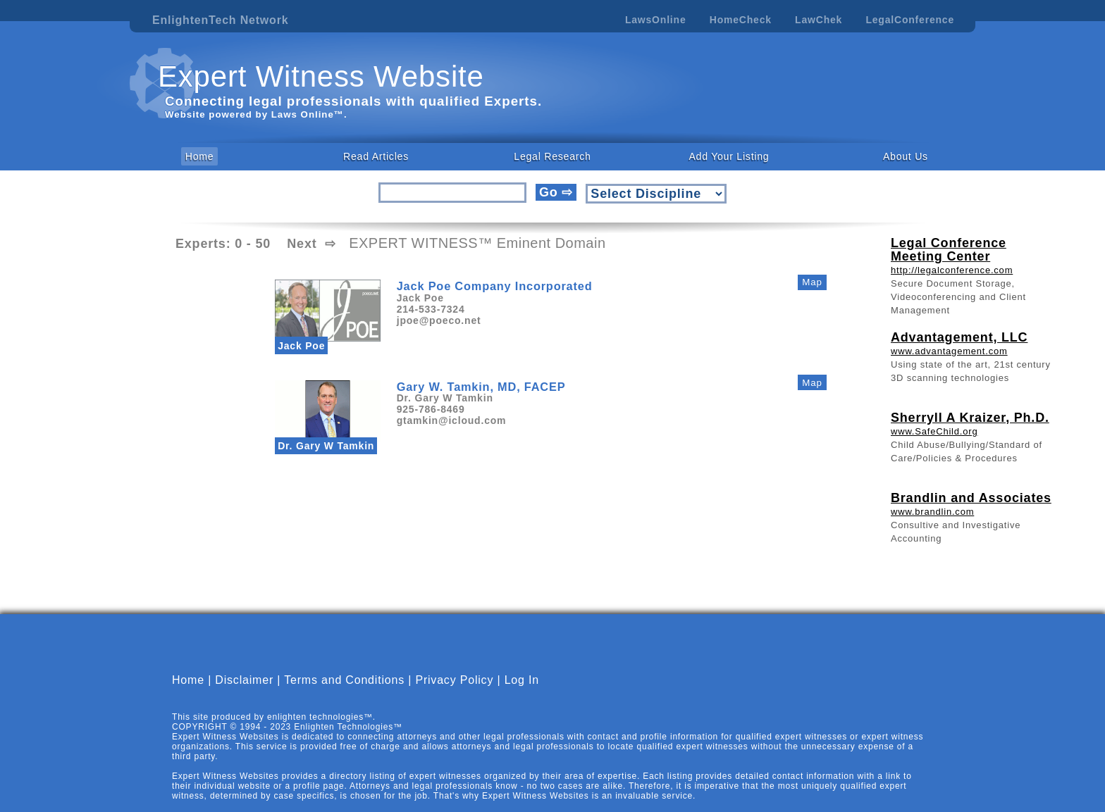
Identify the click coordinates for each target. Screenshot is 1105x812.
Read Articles (376, 156)
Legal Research (552, 156)
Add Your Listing (729, 156)
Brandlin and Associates (971, 498)
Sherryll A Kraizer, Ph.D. (970, 418)
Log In (522, 692)
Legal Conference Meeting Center (948, 249)
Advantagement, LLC (959, 337)
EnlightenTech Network (220, 20)
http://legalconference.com (952, 270)
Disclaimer (244, 692)
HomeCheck (741, 19)
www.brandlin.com (932, 511)
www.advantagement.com (949, 351)
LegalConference (909, 19)
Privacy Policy (454, 692)
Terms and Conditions (344, 692)
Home (199, 156)
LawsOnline (655, 19)
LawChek (818, 19)
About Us (905, 156)
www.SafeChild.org (934, 431)
